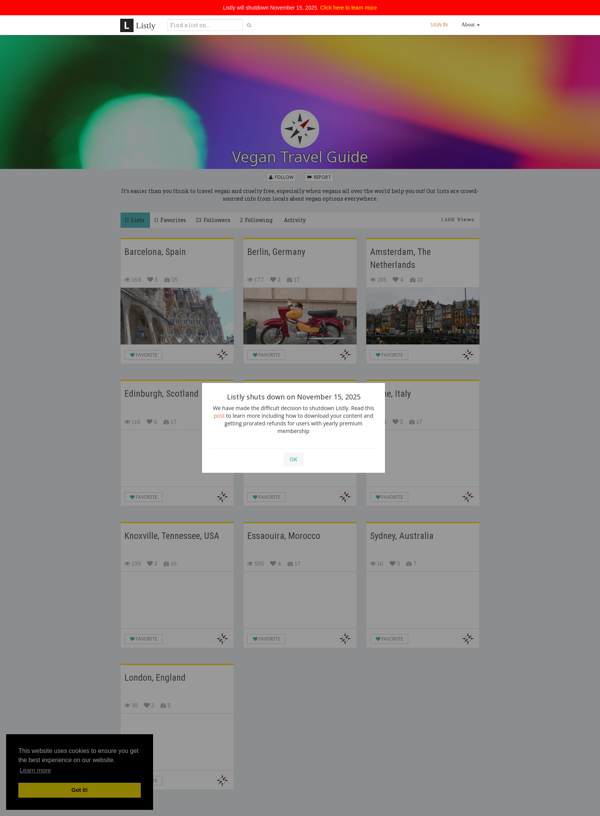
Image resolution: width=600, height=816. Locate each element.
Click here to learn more (348, 8)
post (219, 415)
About (470, 25)
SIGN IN (439, 24)
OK (293, 459)
